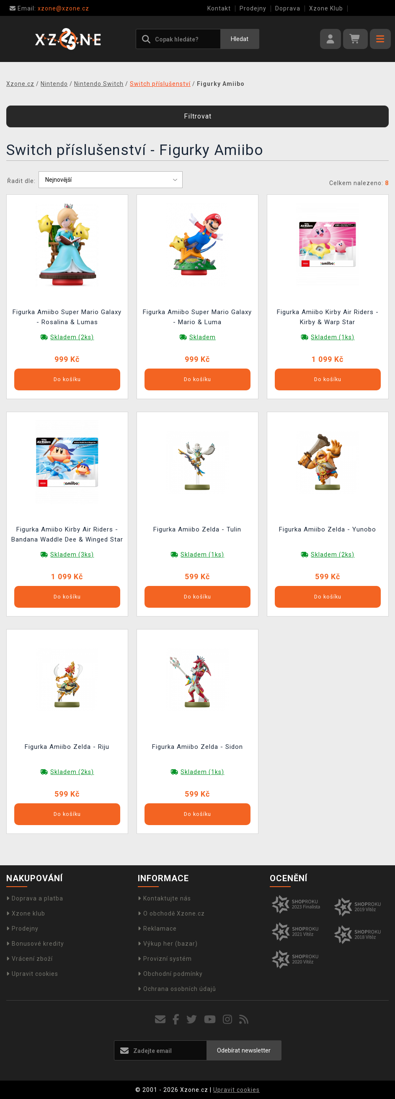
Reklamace (157, 928)
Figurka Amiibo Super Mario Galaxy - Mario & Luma (197, 317)
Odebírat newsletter (244, 1050)
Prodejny (253, 8)
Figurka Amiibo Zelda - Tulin (197, 529)
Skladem (202, 337)
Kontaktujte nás (164, 898)
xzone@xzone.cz (49, 8)
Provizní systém (165, 958)
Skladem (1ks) (332, 337)
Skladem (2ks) (72, 337)
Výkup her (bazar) (168, 943)
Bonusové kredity (35, 943)
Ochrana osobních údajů (177, 988)
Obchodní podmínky (170, 973)
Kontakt (219, 8)
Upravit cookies (32, 973)
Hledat (239, 39)
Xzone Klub (326, 8)
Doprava (287, 8)
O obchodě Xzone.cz (171, 913)
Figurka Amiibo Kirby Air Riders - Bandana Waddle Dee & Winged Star (67, 534)
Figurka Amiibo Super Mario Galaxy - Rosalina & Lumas (67, 317)
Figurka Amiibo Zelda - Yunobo (327, 529)
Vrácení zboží (29, 958)
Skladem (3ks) (72, 554)
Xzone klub (25, 913)
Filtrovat (198, 116)
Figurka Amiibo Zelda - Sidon (197, 747)
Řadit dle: (21, 181)
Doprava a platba (34, 898)
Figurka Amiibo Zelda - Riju (67, 747)
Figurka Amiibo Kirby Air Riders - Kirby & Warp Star (328, 317)
